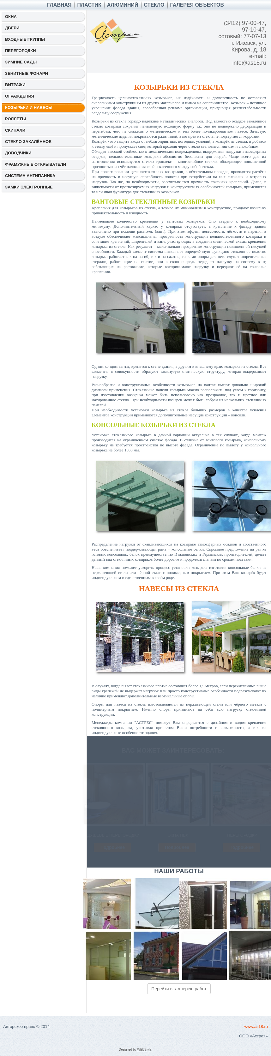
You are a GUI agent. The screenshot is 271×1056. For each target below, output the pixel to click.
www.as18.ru (256, 1026)
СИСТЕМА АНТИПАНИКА (30, 175)
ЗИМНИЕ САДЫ (21, 62)
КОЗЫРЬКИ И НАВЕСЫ (28, 107)
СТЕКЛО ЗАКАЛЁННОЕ (28, 141)
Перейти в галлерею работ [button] (179, 988)
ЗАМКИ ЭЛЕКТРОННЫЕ (29, 187)
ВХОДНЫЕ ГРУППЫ (25, 39)
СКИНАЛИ (15, 130)
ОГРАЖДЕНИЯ (19, 96)
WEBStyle (144, 1049)
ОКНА (11, 16)
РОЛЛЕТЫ (15, 118)
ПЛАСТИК (89, 5)
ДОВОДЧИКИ (18, 153)
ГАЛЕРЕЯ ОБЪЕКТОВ (197, 5)
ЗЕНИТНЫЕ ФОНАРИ (26, 73)
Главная (59, 5)
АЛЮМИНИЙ (122, 5)
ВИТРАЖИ (15, 84)
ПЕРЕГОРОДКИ (20, 50)
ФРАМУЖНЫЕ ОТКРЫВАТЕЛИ (35, 164)
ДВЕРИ (12, 28)
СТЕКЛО (154, 5)
